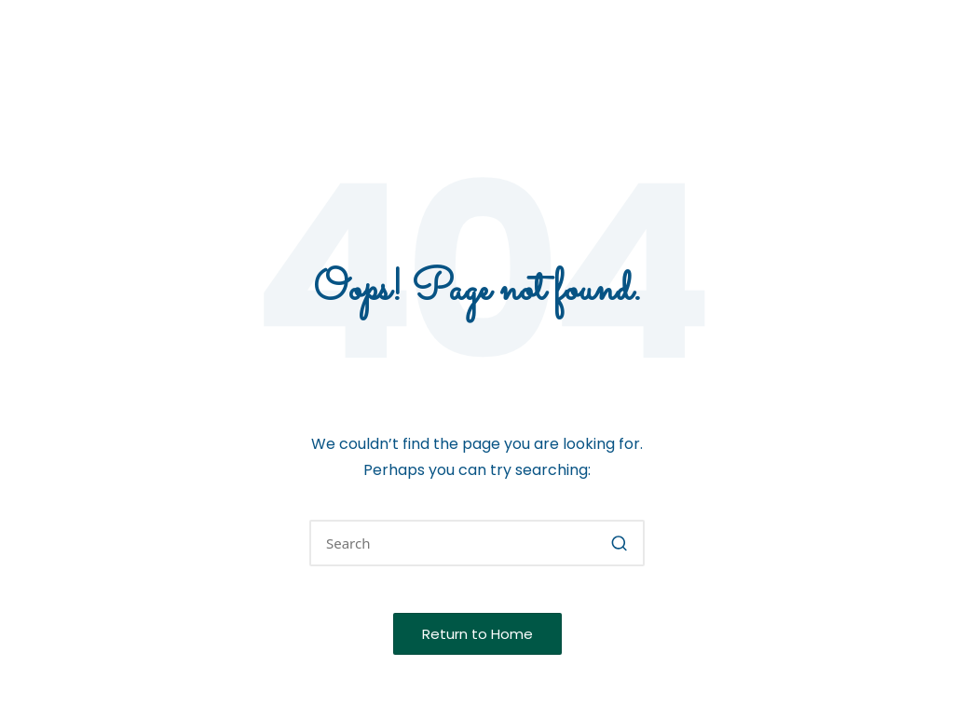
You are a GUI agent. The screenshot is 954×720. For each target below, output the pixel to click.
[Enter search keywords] (477, 543)
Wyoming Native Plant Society (265, 38)
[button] (619, 543)
